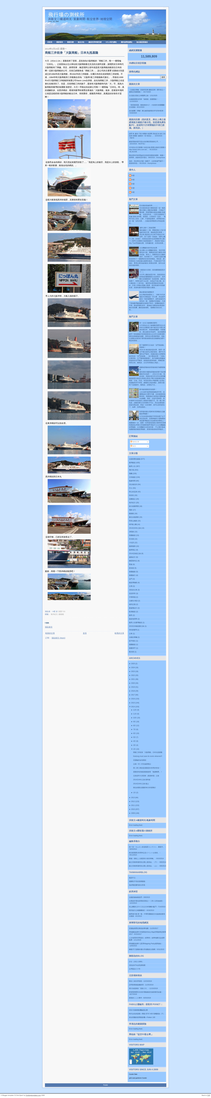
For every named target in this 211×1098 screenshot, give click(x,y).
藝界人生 (132, 466)
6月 (134, 733)
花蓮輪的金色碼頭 (139, 760)
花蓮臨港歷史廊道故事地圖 (138, 928)
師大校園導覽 (134, 506)
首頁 (85, 633)
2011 (133, 805)
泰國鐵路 (132, 572)
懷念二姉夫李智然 (135, 981)
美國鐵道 (132, 535)
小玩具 (131, 543)
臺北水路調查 (134, 517)
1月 (134, 793)
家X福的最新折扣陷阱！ (148, 389)
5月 (134, 737)
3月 (134, 745)
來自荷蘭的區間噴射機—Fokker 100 (142, 1017)
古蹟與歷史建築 (134, 459)
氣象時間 (132, 481)
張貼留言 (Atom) (58, 638)
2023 (133, 671)
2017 (133, 695)
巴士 (130, 488)
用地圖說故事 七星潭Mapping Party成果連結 (145, 944)
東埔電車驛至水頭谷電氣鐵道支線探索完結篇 (145, 992)
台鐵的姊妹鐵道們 (135, 897)
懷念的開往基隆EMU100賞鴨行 (144, 788)
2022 (133, 675)
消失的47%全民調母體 (137, 965)
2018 (133, 691)
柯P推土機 (133, 524)
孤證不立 (132, 878)
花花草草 (132, 593)
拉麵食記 (132, 499)
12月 (135, 710)
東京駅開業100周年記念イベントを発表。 (144, 853)
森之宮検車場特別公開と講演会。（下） (143, 862)
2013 (133, 797)
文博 (130, 586)
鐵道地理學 (133, 619)
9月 (134, 722)
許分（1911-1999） (136, 962)
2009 (133, 813)
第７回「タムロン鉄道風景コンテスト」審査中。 (147, 847)
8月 (134, 725)
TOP (208, 1095)
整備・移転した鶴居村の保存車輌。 (142, 858)
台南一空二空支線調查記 (142, 764)
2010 (133, 809)
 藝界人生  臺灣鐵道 (135, 623)
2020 (133, 683)
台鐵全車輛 (133, 637)
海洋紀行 (54, 614)
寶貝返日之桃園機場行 (137, 910)
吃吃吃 (131, 495)
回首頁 (49, 42)
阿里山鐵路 (133, 521)
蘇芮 (130, 615)
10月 (135, 718)
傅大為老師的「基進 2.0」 (138, 988)
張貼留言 (48, 627)
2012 (133, 801)
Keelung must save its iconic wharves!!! (147, 756)
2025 (133, 664)
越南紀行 (132, 557)
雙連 (130, 564)
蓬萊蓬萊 (132, 546)
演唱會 (131, 532)
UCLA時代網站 (111, 42)
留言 (133, 446)
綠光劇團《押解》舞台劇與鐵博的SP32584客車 (146, 111)
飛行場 (131, 470)
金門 (130, 579)
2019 (133, 687)
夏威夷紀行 (133, 608)
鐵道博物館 (133, 583)
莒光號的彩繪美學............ (148, 205)
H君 (133, 175)
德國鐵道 (132, 644)
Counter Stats (133, 1074)
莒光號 (131, 539)
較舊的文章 (119, 633)
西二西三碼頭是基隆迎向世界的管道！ (147, 768)
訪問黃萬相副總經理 (136, 985)
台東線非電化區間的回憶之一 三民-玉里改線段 (145, 901)
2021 (133, 679)
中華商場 (132, 597)
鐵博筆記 (132, 550)
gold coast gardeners (135, 1078)
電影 (130, 510)
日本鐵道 (132, 477)
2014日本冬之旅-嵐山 (141, 784)
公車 (130, 634)
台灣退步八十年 (134, 969)
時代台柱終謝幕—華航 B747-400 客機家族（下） (147, 1014)
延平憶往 (132, 641)
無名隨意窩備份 (142, 42)
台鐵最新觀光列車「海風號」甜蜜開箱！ (143, 99)
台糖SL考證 (133, 601)
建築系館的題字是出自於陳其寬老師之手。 (144, 142)
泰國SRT (132, 648)
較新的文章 (50, 633)
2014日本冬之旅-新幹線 (141, 780)
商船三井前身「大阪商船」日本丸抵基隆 (71, 52)
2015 (133, 703)
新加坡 (131, 568)
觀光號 (131, 652)
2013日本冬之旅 (135, 528)
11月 (135, 714)
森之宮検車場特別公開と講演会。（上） (143, 866)
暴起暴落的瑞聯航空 (146, 292)
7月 (134, 729)
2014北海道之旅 (135, 553)
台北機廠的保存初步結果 (148, 248)
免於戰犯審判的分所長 (137, 885)
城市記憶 (132, 604)
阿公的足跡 (133, 492)
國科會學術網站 (126, 42)
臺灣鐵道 (132, 463)
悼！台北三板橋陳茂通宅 (148, 323)
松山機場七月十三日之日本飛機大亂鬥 (143, 907)
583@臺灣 (133, 630)
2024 (133, 667)
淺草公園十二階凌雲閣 (147, 228)
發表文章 (135, 442)
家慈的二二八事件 (135, 998)
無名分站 (81, 42)
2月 (134, 749)
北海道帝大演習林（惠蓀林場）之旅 (146, 776)
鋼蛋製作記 (133, 561)
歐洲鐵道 (132, 612)
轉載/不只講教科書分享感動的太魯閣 (142, 949)
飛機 (130, 473)
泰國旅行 (132, 575)
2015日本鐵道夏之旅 (136, 626)
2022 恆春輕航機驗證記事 (138, 1010)
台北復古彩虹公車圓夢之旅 (138, 96)
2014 (133, 707)
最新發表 (59, 42)
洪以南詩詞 (133, 484)
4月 (134, 741)
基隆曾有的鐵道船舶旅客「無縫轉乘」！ (147, 772)
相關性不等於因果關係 (137, 881)
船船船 (61, 614)
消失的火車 (133, 590)
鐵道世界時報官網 (95, 42)
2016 (133, 699)
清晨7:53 (61, 611)
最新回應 (70, 42)
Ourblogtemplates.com (33, 1095)
